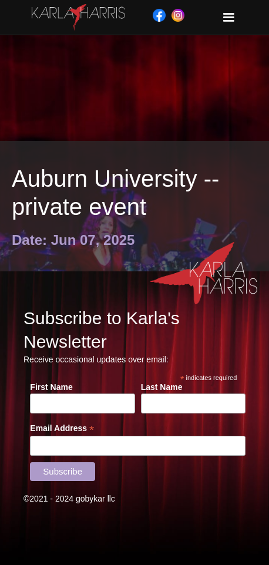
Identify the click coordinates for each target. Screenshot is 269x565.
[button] (228, 17)
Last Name (162, 387)
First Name (51, 387)
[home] (75, 17)
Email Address (62, 428)
